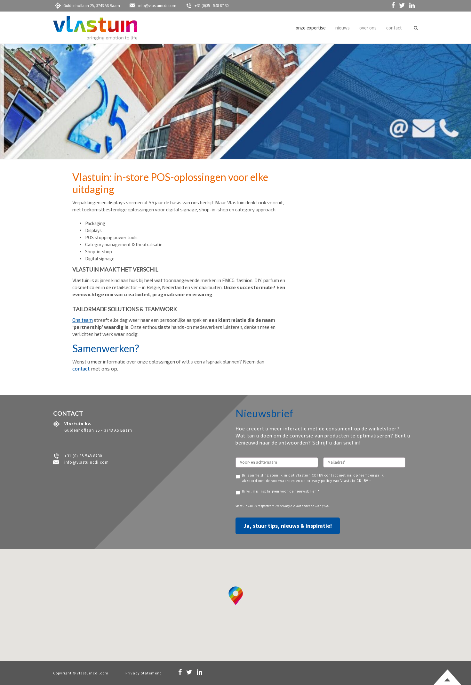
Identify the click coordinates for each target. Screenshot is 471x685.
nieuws (342, 28)
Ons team (82, 320)
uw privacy (282, 506)
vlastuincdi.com (92, 673)
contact (394, 28)
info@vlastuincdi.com (153, 5)
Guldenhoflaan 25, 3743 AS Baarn (87, 5)
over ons (368, 28)
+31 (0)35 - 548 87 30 (207, 5)
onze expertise (311, 28)
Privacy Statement (143, 673)
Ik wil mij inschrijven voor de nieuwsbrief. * (281, 491)
